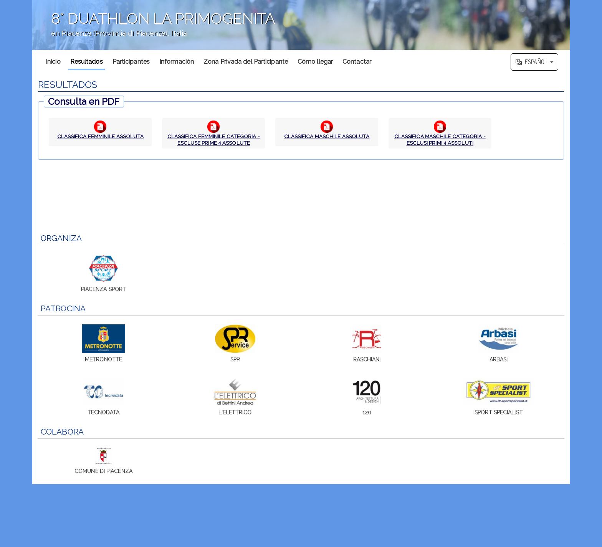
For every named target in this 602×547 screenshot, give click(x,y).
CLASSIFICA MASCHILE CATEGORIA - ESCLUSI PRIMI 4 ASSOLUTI (440, 139)
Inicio (53, 61)
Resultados (86, 61)
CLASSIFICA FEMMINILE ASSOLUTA (100, 136)
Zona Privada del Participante (245, 61)
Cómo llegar (315, 61)
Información (176, 61)
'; (301, 25)
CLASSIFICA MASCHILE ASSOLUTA (326, 136)
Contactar (356, 61)
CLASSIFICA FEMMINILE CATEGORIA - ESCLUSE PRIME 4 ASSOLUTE (214, 139)
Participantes (131, 61)
